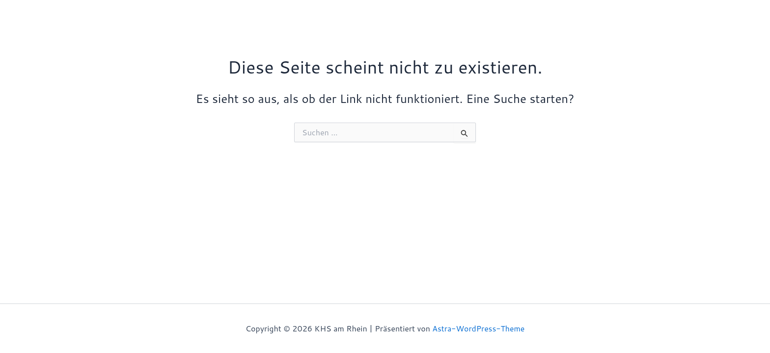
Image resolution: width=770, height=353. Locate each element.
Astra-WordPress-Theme (478, 328)
